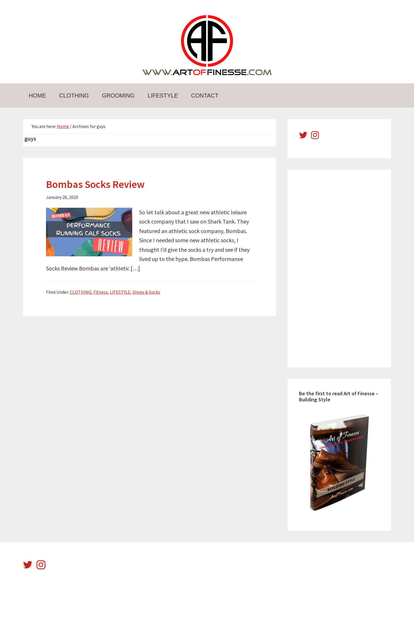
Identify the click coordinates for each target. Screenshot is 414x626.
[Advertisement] (342, 267)
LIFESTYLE (120, 292)
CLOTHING (80, 292)
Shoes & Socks (146, 292)
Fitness (100, 292)
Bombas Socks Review (95, 184)
